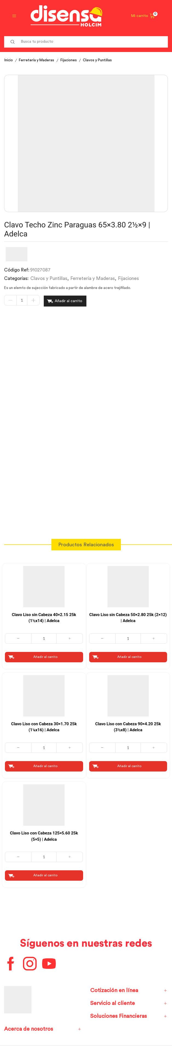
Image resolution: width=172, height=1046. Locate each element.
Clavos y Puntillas (101, 60)
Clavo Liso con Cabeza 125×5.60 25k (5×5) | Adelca (44, 835)
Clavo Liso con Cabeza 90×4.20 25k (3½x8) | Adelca (128, 725)
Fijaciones (71, 60)
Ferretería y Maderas (38, 60)
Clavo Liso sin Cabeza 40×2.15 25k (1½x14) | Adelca (44, 616)
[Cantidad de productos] (22, 300)
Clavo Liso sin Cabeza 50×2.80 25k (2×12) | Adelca (128, 616)
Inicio (9, 60)
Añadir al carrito (68, 300)
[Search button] (12, 41)
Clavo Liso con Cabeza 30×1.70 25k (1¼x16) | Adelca (44, 725)
